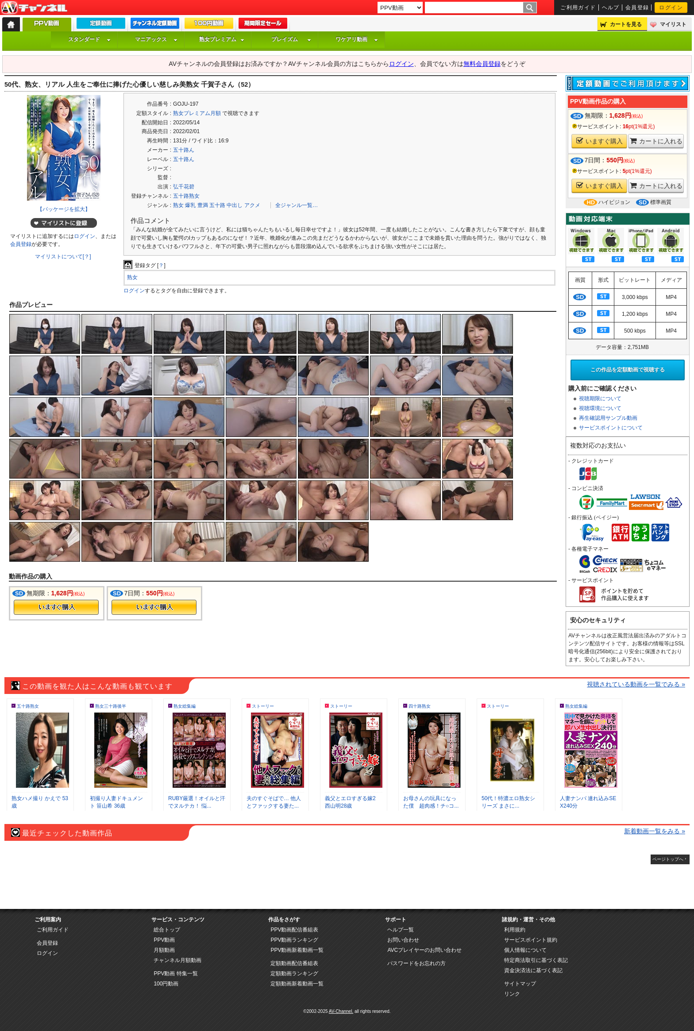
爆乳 (190, 205)
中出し (235, 205)
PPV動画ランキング (294, 940)
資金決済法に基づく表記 (533, 970)
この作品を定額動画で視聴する (627, 370)
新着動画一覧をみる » (654, 831)
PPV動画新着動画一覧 (297, 950)
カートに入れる (656, 141)
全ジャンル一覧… (296, 205)
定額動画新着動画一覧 (297, 984)
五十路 (217, 205)
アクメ (252, 205)
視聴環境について (600, 408)
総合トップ (167, 930)
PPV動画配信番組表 (294, 930)
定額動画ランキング (294, 973)
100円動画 (166, 984)
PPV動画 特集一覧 (175, 973)
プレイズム (291, 39)
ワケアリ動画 (356, 39)
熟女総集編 (185, 706)
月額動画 (164, 950)
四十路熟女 (420, 706)
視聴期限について (600, 398)
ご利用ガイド (578, 7)
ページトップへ (667, 859)
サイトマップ (520, 984)
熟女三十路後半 (110, 706)
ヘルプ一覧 (400, 930)
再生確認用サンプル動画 (608, 418)
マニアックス (156, 39)
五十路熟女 (186, 196)
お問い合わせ (403, 940)
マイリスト (673, 24)
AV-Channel (34, 8)
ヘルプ (611, 7)
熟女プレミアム (221, 39)
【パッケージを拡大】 (63, 209)
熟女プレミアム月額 (197, 113)
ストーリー (263, 706)
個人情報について (525, 950)
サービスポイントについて (611, 428)
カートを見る (626, 24)
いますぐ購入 (599, 141)
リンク (512, 994)
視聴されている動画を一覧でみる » (636, 684)
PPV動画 (164, 940)
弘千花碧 (183, 187)
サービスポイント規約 (530, 940)
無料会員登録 (482, 63)
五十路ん (183, 150)
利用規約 (514, 930)
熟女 (178, 205)
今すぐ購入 (56, 607)
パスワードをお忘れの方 (416, 963)
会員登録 (637, 7)
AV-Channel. (341, 1011)
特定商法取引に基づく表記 (536, 960)
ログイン (671, 7)
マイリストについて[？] (63, 256)
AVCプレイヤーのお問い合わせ (424, 950)
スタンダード (89, 39)
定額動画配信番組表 (294, 963)
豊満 (202, 205)
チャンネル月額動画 (177, 960)
